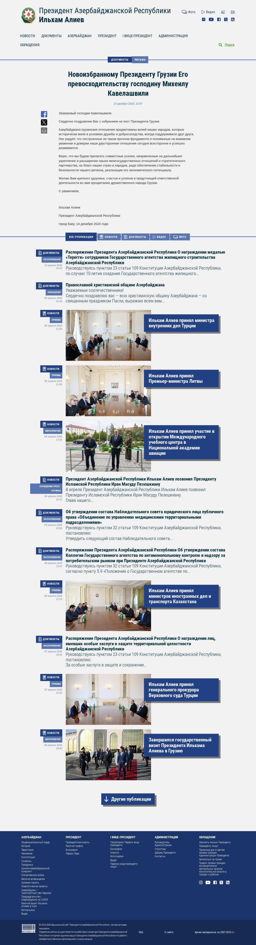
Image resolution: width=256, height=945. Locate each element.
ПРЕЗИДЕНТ (107, 36)
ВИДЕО (161, 237)
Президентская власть (78, 842)
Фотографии (116, 856)
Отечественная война (32, 875)
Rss (232, 19)
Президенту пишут (208, 846)
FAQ (141, 932)
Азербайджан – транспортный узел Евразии (36, 892)
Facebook (219, 19)
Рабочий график (74, 846)
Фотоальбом (28, 910)
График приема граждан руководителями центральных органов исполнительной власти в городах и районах (212, 869)
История (25, 846)
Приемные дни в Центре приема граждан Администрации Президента (214, 852)
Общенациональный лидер (35, 842)
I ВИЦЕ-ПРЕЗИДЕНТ (137, 36)
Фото (191, 12)
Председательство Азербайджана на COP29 (34, 898)
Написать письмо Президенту (215, 842)
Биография (72, 849)
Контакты (160, 856)
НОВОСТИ (27, 36)
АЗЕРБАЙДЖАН (80, 36)
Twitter (226, 19)
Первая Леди (72, 853)
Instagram (203, 19)
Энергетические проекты (34, 886)
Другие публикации (131, 799)
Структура (160, 849)
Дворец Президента (165, 852)
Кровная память (30, 882)
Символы (26, 861)
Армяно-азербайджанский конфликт (35, 870)
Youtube (211, 19)
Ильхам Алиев (61, 19)
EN (233, 12)
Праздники (27, 864)
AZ (223, 12)
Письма (140, 59)
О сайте (168, 932)
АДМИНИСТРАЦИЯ (173, 36)
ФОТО (182, 237)
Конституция (28, 857)
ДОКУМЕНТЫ (51, 36)
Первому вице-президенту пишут (124, 865)
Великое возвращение (33, 879)
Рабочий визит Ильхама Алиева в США (34, 905)
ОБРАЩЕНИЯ (30, 45)
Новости (114, 852)
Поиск (230, 45)
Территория (27, 849)
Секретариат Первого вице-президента (124, 844)
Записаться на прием (210, 859)
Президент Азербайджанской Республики (105, 10)
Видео (210, 12)
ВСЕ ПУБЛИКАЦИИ (81, 236)
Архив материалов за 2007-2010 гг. (215, 932)
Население (26, 853)
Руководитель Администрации (163, 844)
